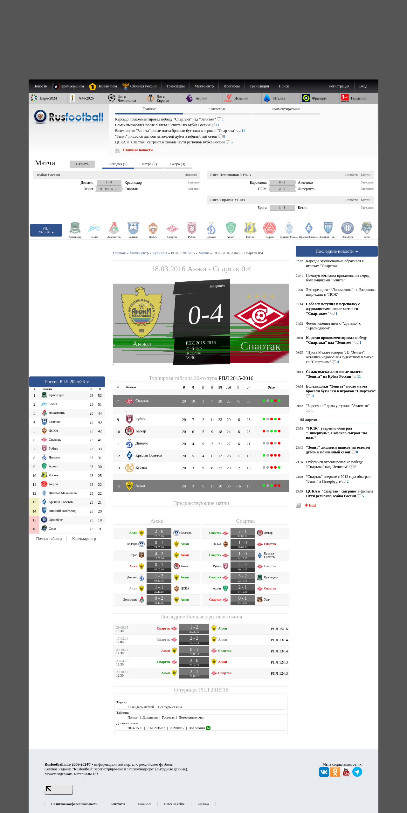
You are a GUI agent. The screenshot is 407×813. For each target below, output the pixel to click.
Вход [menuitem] (363, 86)
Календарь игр (84, 538)
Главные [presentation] (149, 109)
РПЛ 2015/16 (213, 690)
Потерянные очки (191, 717)
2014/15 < (135, 728)
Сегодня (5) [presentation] (118, 164)
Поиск (284, 86)
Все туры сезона (170, 707)
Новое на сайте (174, 804)
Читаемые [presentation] (217, 109)
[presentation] (76, 163)
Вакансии (144, 804)
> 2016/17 (176, 728)
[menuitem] (142, 86)
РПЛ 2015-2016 (201, 343)
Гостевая (168, 717)
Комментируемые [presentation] (286, 109)
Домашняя (150, 717)
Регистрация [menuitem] (339, 86)
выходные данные (171, 769)
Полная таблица (49, 538)
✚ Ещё (310, 505)
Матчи (365, 174)
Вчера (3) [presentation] (177, 164)
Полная (133, 717)
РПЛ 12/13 (279, 662)
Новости (191, 174)
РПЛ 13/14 (279, 640)
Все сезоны (199, 728)
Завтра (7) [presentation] (149, 164)
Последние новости (336, 251)
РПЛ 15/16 (279, 629)
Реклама (203, 804)
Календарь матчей (141, 707)
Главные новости (138, 150)
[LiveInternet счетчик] (58, 793)
